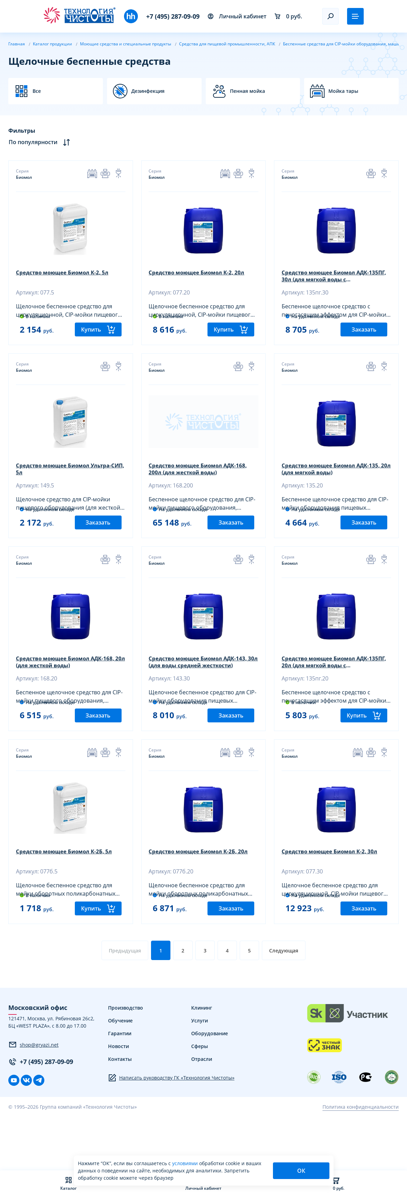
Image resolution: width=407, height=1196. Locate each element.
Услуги (199, 1070)
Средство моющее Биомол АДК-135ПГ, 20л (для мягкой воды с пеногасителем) (333, 688)
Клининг (201, 1057)
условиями (185, 1163)
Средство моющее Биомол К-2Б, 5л (67, 890)
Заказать (364, 342)
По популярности (39, 142)
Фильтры (21, 130)
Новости (118, 1096)
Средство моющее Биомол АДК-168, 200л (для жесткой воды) (201, 482)
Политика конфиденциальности (360, 1157)
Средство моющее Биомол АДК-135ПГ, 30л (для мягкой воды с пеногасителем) (333, 277)
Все (37, 91)
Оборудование (209, 1083)
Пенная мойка (247, 91)
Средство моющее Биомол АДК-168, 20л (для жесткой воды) (68, 688)
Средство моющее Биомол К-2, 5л (65, 273)
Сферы (199, 1096)
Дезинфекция (148, 91)
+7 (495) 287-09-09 (173, 16)
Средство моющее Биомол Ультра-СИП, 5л (67, 482)
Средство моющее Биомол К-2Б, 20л (202, 890)
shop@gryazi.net (33, 1095)
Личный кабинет (237, 16)
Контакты (120, 1109)
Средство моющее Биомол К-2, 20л (200, 273)
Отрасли (201, 1109)
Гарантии (119, 1083)
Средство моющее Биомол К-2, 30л (333, 890)
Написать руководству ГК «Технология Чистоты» (171, 1128)
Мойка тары (343, 91)
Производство (125, 1057)
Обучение (120, 1070)
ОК (301, 1171)
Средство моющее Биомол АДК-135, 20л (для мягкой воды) (334, 482)
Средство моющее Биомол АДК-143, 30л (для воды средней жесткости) (201, 688)
